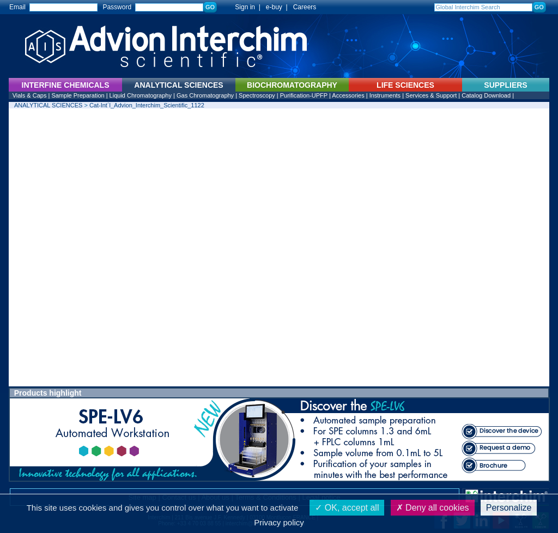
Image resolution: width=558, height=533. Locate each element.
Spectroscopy (257, 95)
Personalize (509, 507)
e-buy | (278, 7)
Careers (305, 7)
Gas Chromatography (205, 95)
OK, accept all (347, 507)
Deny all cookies (432, 507)
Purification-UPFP (303, 95)
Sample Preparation (77, 95)
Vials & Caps (30, 95)
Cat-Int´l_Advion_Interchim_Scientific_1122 (146, 105)
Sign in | (242, 7)
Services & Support (431, 95)
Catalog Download (486, 95)
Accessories (348, 95)
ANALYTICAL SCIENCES (48, 105)
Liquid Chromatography (141, 95)
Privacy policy (279, 522)
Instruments (385, 95)
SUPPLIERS (505, 85)
